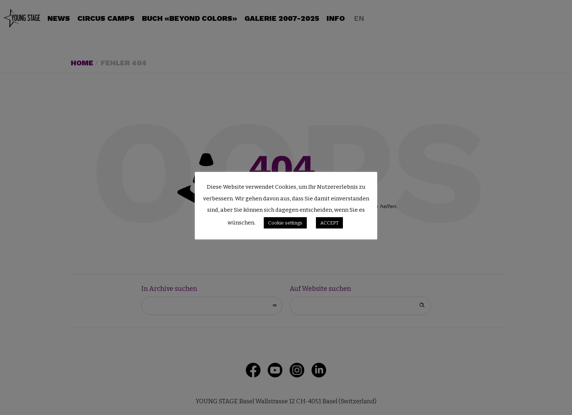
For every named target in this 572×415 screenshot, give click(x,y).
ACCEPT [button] (329, 223)
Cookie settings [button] (285, 223)
